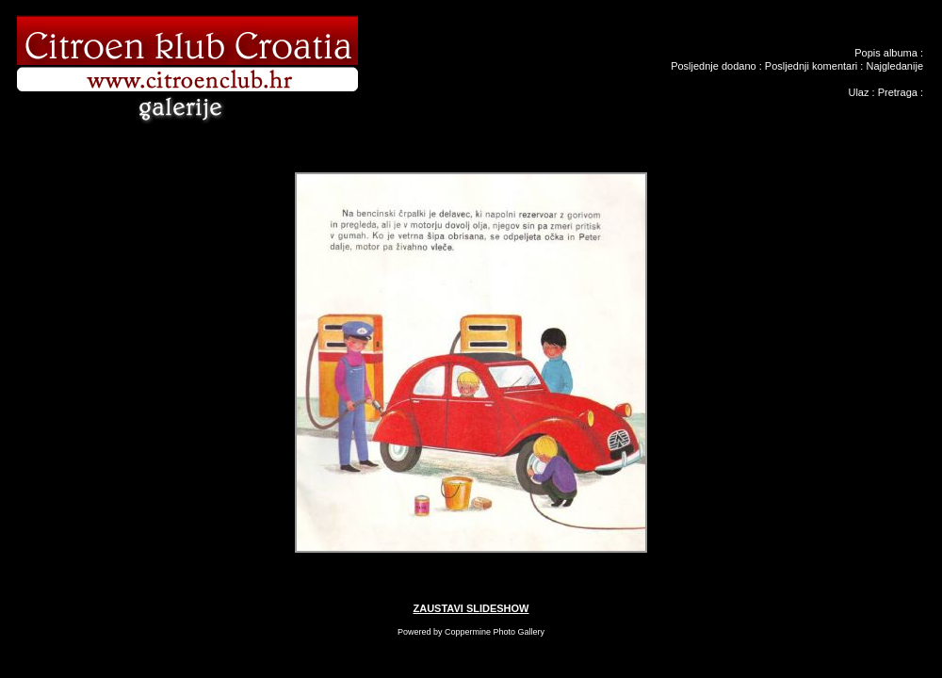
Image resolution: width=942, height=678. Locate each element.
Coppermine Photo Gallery (494, 632)
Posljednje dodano (713, 66)
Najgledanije (894, 66)
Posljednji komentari (811, 66)
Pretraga (898, 92)
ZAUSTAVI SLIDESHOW (470, 608)
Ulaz (858, 92)
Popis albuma (886, 52)
